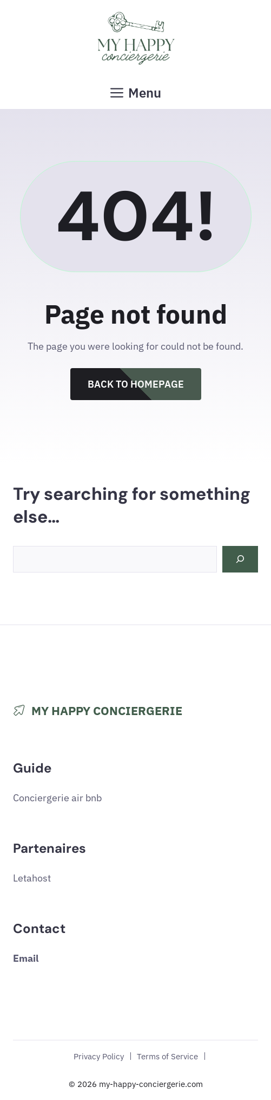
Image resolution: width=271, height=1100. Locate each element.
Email (25, 958)
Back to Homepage (136, 384)
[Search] (240, 559)
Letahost (32, 878)
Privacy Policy (99, 1056)
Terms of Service (167, 1056)
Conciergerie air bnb (57, 798)
